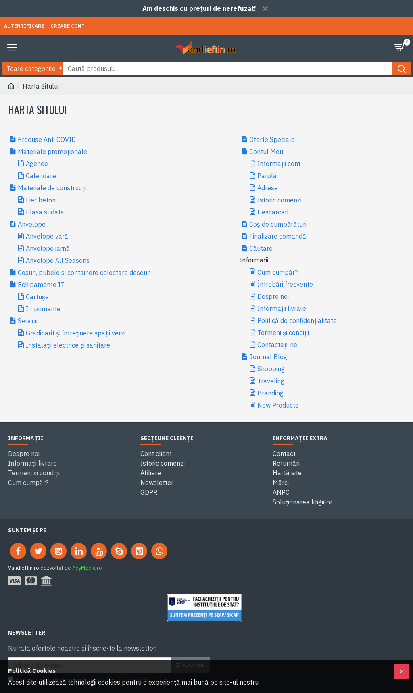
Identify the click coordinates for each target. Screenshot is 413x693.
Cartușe (37, 297)
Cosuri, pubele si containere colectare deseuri (84, 272)
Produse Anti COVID (47, 139)
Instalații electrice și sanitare (68, 345)
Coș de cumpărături (278, 224)
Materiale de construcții (52, 188)
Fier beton (41, 200)
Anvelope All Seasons (58, 260)
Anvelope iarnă (48, 248)
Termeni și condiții (283, 333)
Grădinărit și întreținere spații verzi (75, 333)
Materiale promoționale (52, 152)
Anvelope (32, 224)
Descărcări (272, 212)
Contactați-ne (277, 345)
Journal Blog (268, 357)
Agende (37, 164)
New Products (277, 405)
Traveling (270, 381)
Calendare (41, 176)
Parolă (267, 176)
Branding (270, 393)
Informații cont (278, 164)
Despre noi (273, 296)
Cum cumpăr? (277, 272)
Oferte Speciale (272, 139)
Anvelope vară (47, 236)
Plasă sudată (45, 212)
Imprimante (43, 309)
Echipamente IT (41, 285)
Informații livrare (281, 308)
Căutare (261, 248)
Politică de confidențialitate (297, 320)
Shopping (271, 369)
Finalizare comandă (277, 236)
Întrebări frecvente (285, 284)
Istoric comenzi (279, 200)
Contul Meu (266, 152)
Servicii (28, 321)
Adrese (267, 188)
